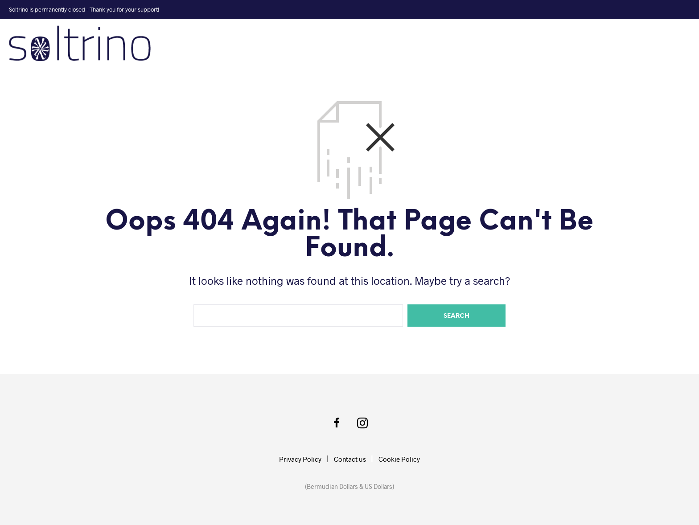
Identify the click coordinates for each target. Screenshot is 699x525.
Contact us (350, 459)
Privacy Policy (300, 459)
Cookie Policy (399, 459)
